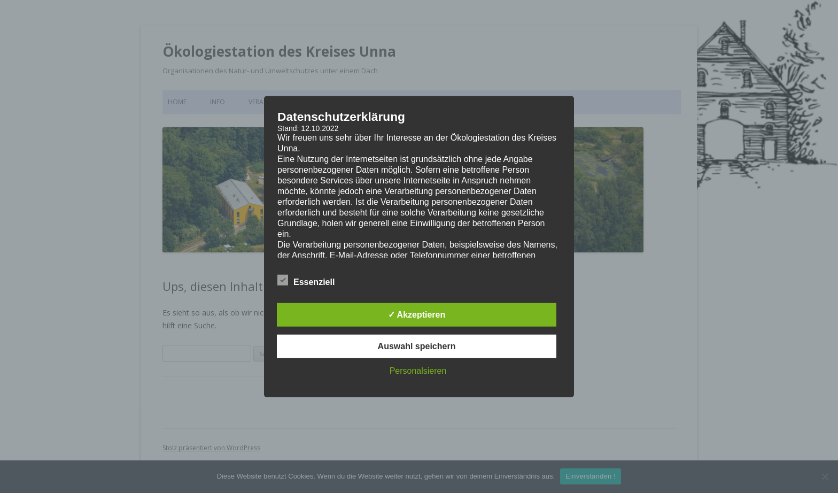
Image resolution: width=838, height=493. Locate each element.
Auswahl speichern (417, 345)
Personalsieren (418, 370)
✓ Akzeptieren (417, 314)
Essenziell (306, 280)
